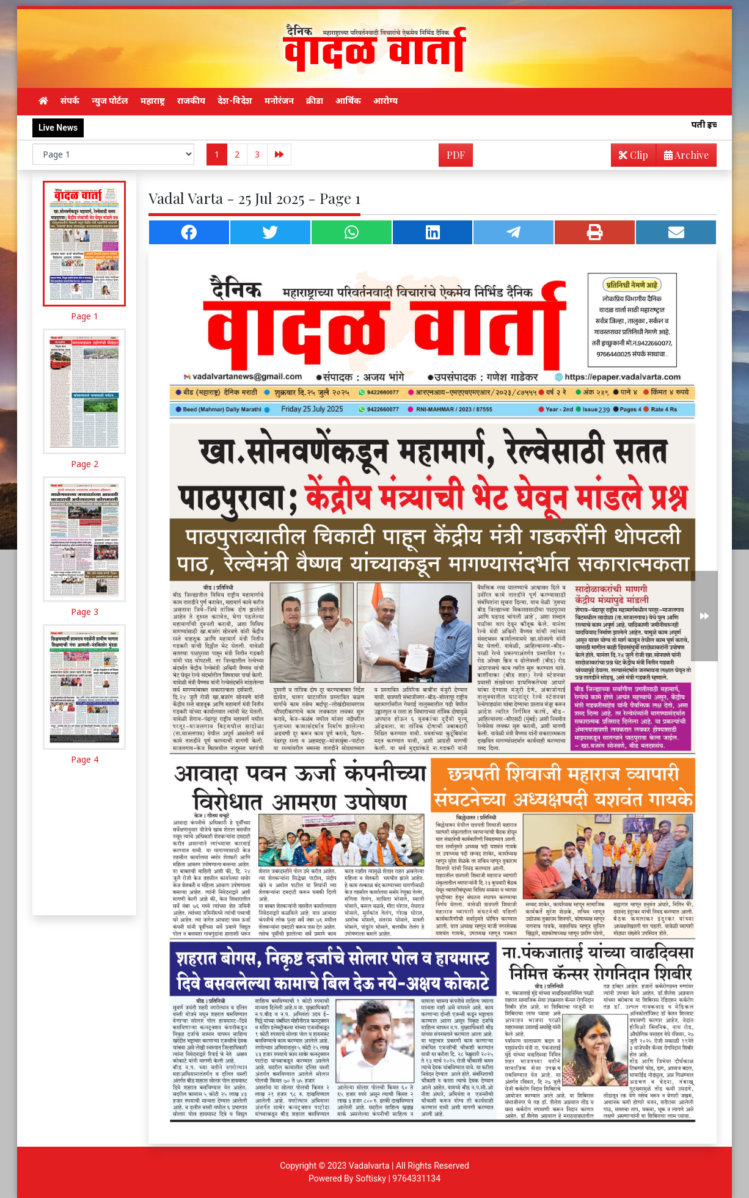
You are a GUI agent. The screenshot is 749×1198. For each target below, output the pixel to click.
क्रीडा (314, 101)
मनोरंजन (279, 101)
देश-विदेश (234, 101)
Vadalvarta (369, 1166)
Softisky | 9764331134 (398, 1178)
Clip (633, 154)
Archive (683, 157)
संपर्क (69, 101)
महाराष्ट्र (153, 101)
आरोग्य (385, 101)
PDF (456, 154)
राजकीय (191, 101)
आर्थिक (348, 101)
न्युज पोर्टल (110, 101)
